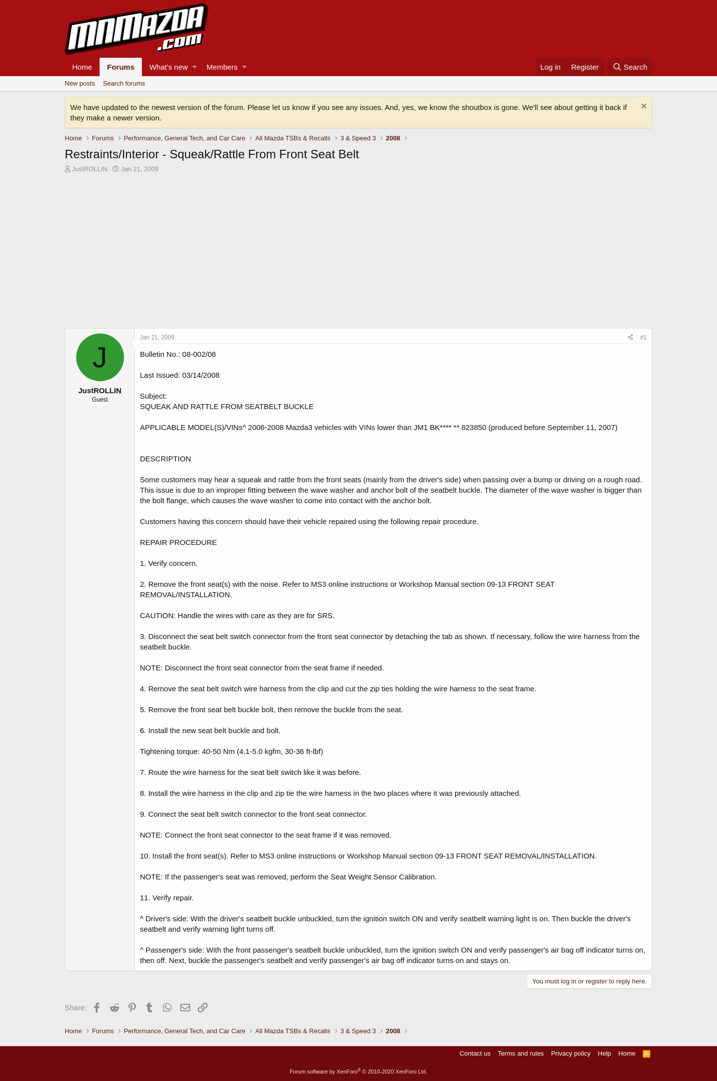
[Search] (629, 67)
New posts (80, 83)
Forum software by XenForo (358, 1072)
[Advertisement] (358, 253)
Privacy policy (571, 1053)
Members (222, 67)
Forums (120, 67)
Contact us (475, 1053)
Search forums (124, 83)
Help (604, 1053)
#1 (643, 337)
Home (82, 67)
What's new (168, 67)
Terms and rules (521, 1053)
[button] (194, 67)
